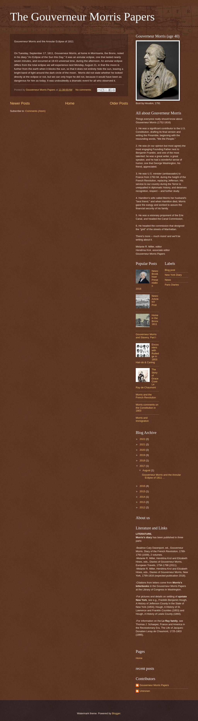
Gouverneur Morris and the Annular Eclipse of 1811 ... (161, 476)
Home (69, 103)
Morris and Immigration (142, 419)
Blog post (170, 270)
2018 (143, 460)
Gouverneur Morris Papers (154, 685)
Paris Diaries (172, 284)
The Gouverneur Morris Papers (82, 16)
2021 (143, 444)
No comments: (83, 89)
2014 (143, 496)
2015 (143, 491)
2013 (143, 502)
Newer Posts (20, 103)
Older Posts (119, 103)
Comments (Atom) (35, 111)
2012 (143, 507)
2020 (143, 449)
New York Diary (173, 274)
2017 (143, 465)
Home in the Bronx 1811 (155, 320)
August (147, 470)
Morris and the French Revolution (146, 396)
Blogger (116, 713)
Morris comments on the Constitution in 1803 (147, 407)
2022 (143, 439)
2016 (143, 486)
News (168, 279)
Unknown (145, 691)
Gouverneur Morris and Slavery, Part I (146, 336)
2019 (143, 455)
